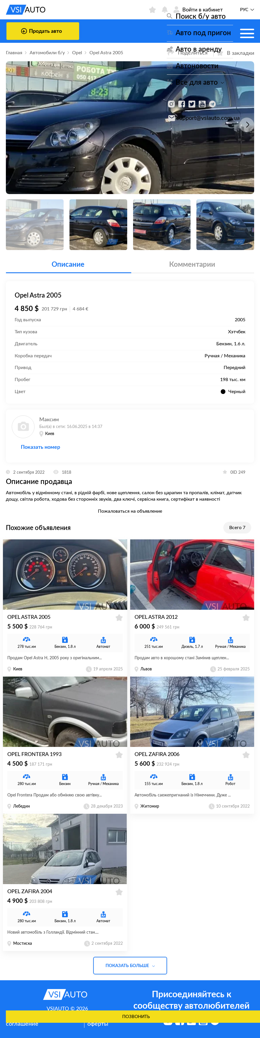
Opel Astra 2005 (28, 617)
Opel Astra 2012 (156, 617)
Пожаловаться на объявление (130, 511)
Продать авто (41, 31)
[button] (246, 125)
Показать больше (130, 966)
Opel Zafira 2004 (29, 891)
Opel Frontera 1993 (34, 754)
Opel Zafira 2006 (157, 754)
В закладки (235, 52)
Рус (244, 10)
